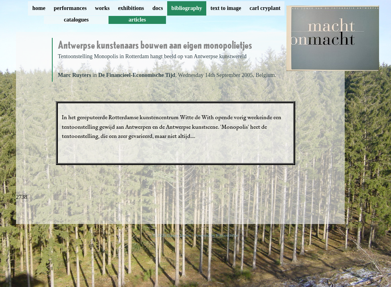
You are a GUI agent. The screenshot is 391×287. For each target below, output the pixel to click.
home (38, 8)
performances (70, 8)
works (102, 8)
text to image (226, 8)
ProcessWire (227, 235)
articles (137, 20)
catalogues (76, 20)
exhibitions (131, 8)
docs (157, 8)
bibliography (186, 8)
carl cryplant (264, 8)
